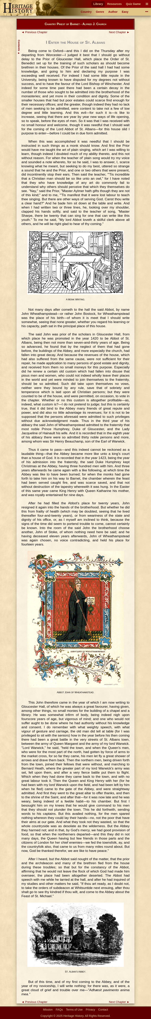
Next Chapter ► (119, 32)
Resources (114, 3)
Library (98, 3)
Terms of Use (74, 1009)
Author (113, 11)
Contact (103, 1009)
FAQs (59, 1009)
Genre (100, 11)
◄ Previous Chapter (34, 32)
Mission (48, 1009)
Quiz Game (133, 3)
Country (86, 11)
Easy (125, 11)
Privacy (90, 1009)
